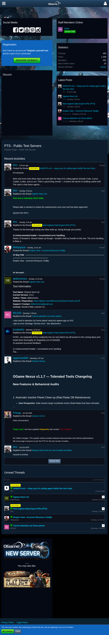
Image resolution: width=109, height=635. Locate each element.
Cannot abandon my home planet (77, 118)
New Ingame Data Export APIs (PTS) (79, 104)
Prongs (17, 412)
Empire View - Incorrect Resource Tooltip (80, 111)
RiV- (64, 92)
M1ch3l (65, 121)
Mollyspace (67, 114)
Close (18, 631)
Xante (66, 28)
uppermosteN (20, 358)
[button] (3, 3)
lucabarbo (18, 329)
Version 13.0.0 (38, 416)
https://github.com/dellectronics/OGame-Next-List (55, 301)
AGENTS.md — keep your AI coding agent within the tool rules (67, 168)
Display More (54, 461)
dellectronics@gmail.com (42, 304)
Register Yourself (27, 60)
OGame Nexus (38, 361)
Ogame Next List (70, 96)
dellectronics (20, 278)
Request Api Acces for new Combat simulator (52, 450)
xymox (103, 67)
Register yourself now (38, 50)
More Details (8, 631)
